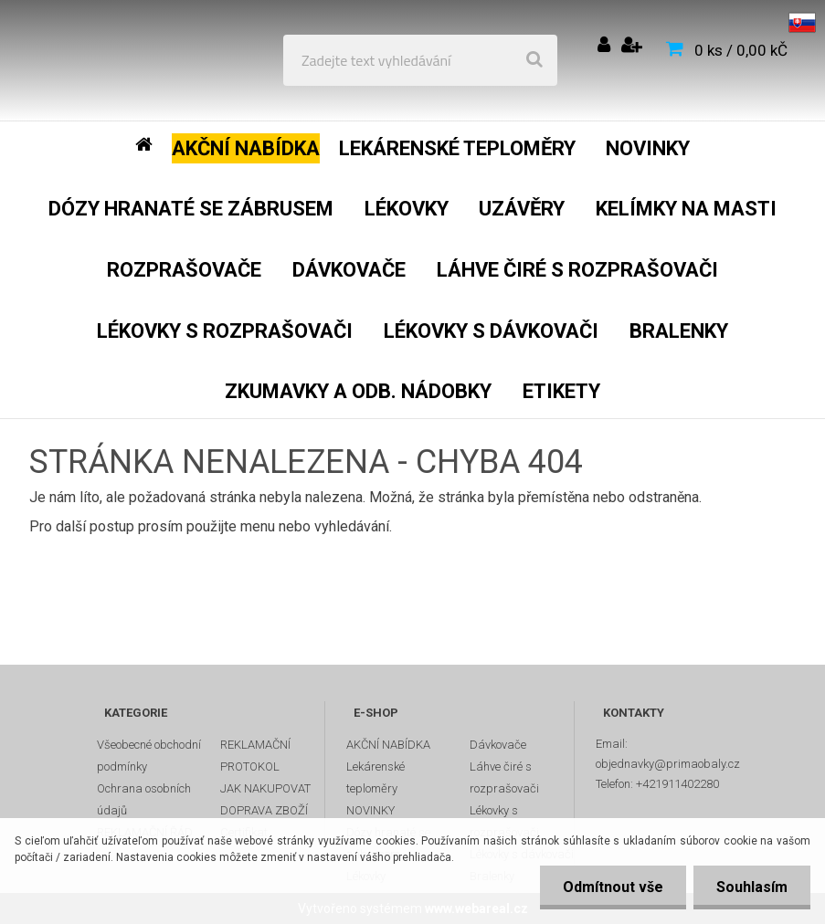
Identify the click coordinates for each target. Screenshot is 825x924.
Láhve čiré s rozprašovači (504, 777)
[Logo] (147, 60)
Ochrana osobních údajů (144, 799)
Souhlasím (752, 887)
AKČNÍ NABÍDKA (388, 744)
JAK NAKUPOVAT (265, 788)
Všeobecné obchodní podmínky (149, 755)
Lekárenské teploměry (375, 777)
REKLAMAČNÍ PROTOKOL (255, 755)
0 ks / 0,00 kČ (741, 50)
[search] (534, 60)
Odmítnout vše (613, 887)
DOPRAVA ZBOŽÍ (264, 810)
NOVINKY (370, 810)
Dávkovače (498, 744)
